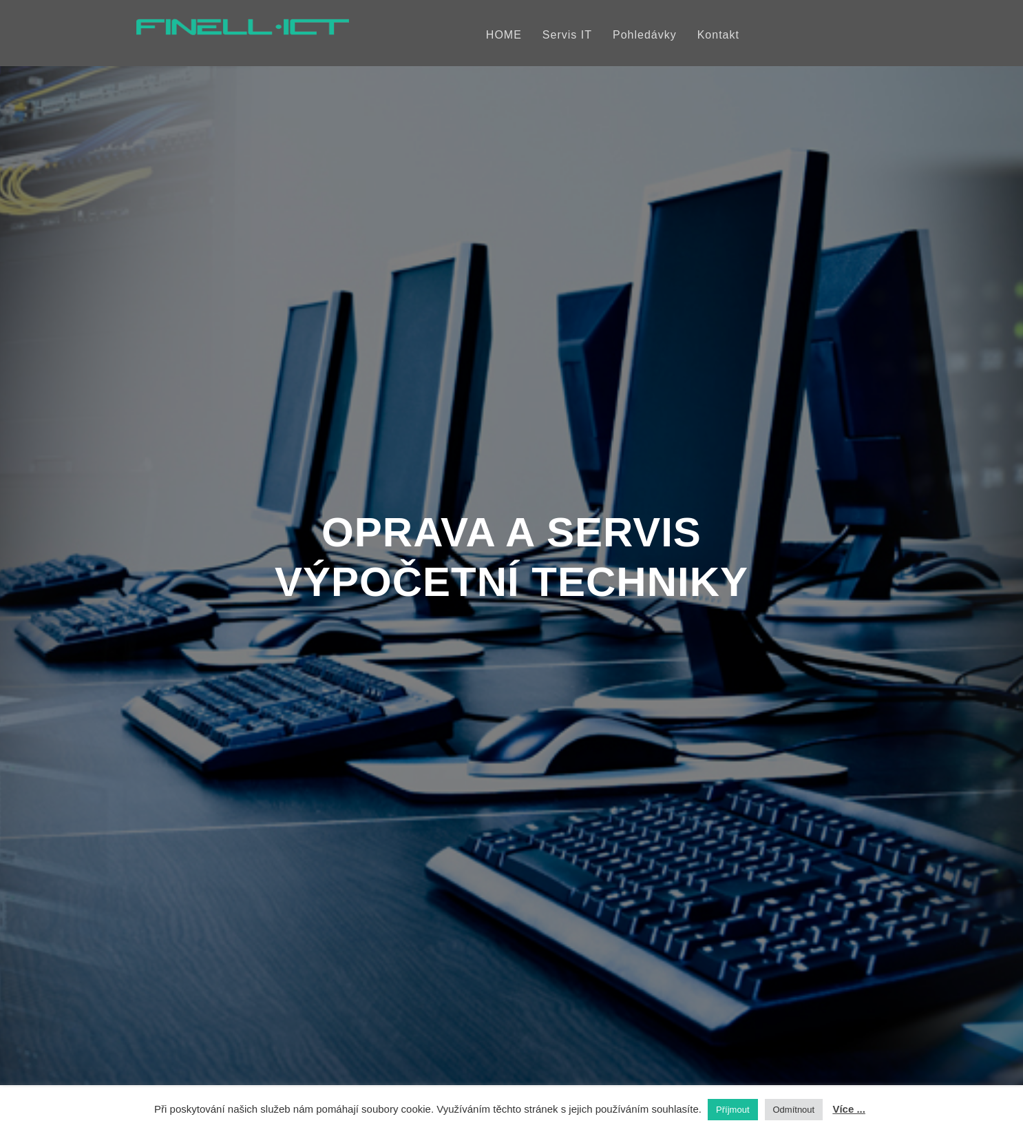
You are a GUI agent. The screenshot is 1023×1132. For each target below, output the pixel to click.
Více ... (848, 1109)
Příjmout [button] (732, 1109)
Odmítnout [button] (794, 1109)
